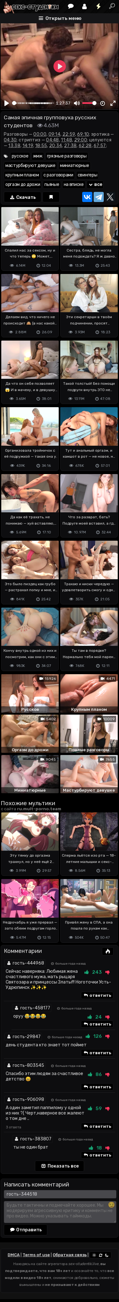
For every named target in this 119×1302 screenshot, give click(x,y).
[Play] (6, 103)
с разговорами (58, 175)
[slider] (33, 103)
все (95, 184)
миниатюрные (74, 165)
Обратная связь (70, 1254)
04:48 (52, 140)
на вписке (74, 184)
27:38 (70, 145)
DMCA (14, 1254)
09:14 (55, 134)
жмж (38, 156)
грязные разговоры (67, 156)
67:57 (100, 145)
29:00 (80, 140)
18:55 (41, 145)
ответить (97, 995)
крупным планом (22, 175)
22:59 (69, 134)
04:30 (10, 140)
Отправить (25, 1230)
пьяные (51, 184)
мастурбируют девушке (30, 165)
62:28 (85, 145)
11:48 (66, 140)
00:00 (39, 134)
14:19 (28, 145)
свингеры (87, 175)
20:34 (55, 145)
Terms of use (36, 1254)
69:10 (83, 134)
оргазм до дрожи (22, 184)
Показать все (59, 1166)
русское (20, 156)
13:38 (14, 145)
